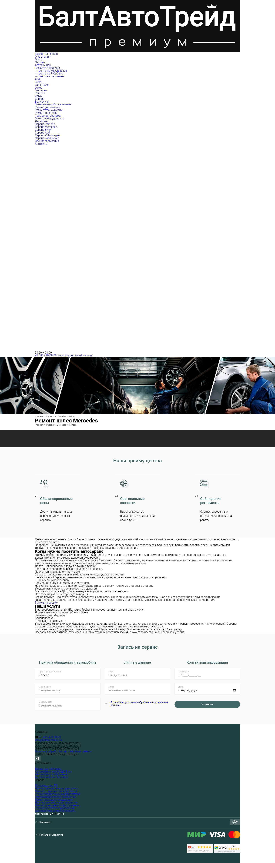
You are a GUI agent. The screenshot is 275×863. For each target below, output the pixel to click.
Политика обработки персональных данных (63, 751)
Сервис (40, 98)
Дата (180, 686)
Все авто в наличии (47, 68)
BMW (38, 82)
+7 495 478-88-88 (46, 355)
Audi (37, 79)
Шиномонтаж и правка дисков (54, 811)
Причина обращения (50, 671)
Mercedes (41, 90)
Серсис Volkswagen (47, 135)
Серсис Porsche (45, 124)
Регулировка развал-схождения (55, 797)
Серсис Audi (42, 132)
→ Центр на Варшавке (49, 76)
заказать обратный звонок (74, 355)
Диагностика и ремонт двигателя (56, 788)
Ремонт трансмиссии (48, 110)
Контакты (41, 143)
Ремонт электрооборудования (54, 808)
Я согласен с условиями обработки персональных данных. (139, 703)
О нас (38, 59)
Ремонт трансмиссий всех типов (56, 791)
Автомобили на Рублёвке (51, 774)
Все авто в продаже (47, 768)
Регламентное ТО (46, 785)
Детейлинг (42, 121)
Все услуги (42, 101)
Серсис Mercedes (46, 127)
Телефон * (183, 671)
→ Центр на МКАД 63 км (51, 70)
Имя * (111, 671)
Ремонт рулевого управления (54, 799)
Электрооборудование (49, 118)
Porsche (40, 93)
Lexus (38, 87)
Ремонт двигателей (47, 107)
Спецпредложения (47, 141)
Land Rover (42, 84)
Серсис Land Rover (47, 138)
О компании (43, 56)
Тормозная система (48, 115)
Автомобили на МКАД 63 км (53, 771)
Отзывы (40, 62)
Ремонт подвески (46, 113)
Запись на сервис (46, 54)
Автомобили (43, 65)
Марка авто (45, 686)
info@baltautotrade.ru (48, 740)
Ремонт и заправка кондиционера (57, 805)
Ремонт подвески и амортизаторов (57, 794)
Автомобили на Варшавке (51, 777)
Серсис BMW (43, 129)
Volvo (38, 96)
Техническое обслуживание (53, 104)
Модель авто (45, 702)
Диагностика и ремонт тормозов (56, 802)
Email (111, 686)
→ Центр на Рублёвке (49, 73)
